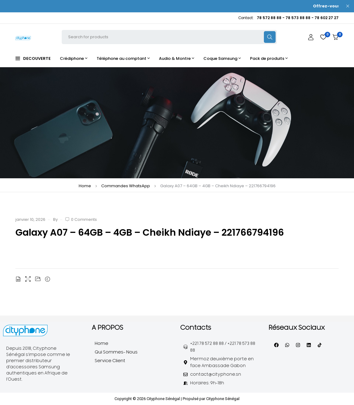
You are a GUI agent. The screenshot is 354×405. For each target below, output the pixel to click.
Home (85, 186)
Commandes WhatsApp (125, 186)
